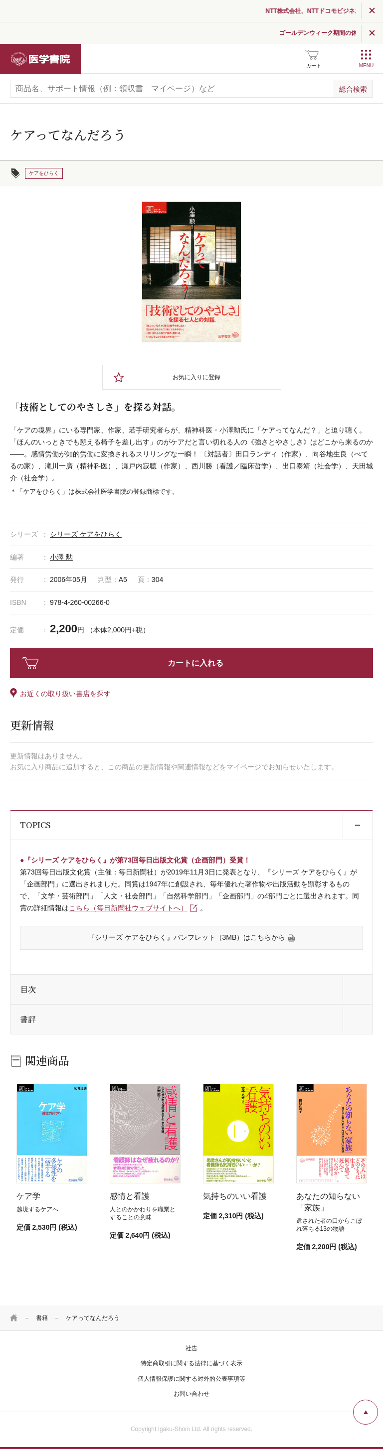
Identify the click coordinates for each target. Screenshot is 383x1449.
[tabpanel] (191, 271)
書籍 (42, 1317)
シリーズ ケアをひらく (86, 534)
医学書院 (40, 59)
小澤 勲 (61, 557)
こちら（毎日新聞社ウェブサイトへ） (128, 908)
